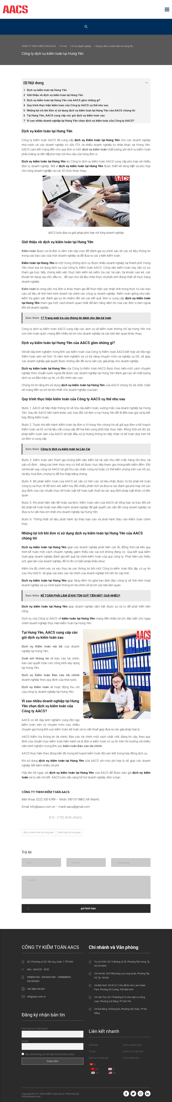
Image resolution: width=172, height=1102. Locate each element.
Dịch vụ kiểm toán (132, 1045)
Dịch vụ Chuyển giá (98, 1058)
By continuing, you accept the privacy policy (48, 1054)
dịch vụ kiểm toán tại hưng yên (38, 832)
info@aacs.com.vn (36, 996)
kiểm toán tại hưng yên (69, 832)
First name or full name (35, 1028)
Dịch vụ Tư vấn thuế (133, 1051)
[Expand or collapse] (146, 83)
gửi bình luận (62, 908)
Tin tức (92, 1051)
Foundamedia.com (31, 1096)
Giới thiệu (93, 1045)
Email (25, 1041)
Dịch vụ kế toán (131, 1058)
